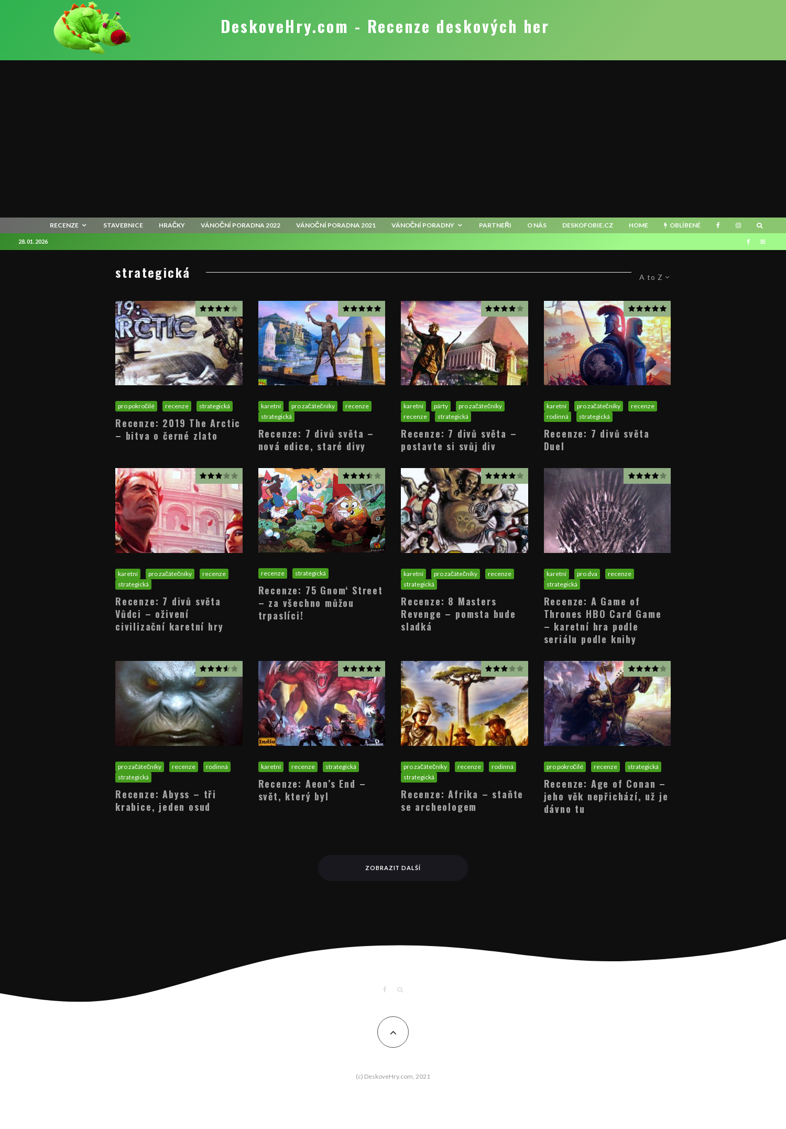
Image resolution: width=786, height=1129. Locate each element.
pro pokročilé (136, 406)
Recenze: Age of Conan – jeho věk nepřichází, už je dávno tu (606, 796)
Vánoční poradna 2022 (240, 225)
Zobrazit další (393, 867)
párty (441, 406)
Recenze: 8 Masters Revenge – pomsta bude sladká (458, 614)
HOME (638, 225)
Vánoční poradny (423, 225)
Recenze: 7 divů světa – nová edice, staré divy (316, 439)
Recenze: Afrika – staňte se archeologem (462, 800)
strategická (214, 406)
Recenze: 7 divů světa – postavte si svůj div (459, 439)
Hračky (172, 225)
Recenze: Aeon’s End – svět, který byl (312, 789)
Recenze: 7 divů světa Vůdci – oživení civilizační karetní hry (169, 614)
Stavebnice (123, 225)
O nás (537, 225)
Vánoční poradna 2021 (336, 225)
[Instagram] (738, 225)
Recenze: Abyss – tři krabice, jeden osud (165, 800)
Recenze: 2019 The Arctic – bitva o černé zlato (178, 429)
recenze (64, 225)
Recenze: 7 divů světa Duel (597, 439)
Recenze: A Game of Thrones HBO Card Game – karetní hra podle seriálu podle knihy (603, 620)
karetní (271, 406)
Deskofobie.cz (587, 225)
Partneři (495, 225)
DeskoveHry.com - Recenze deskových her (385, 26)
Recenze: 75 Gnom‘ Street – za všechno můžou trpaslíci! (320, 603)
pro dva (587, 574)
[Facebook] (718, 225)
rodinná (558, 416)
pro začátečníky (313, 406)
